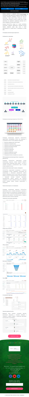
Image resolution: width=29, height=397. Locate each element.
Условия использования (14, 354)
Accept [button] (21, 8)
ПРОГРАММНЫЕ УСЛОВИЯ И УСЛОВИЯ (14, 355)
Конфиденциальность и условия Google (14, 362)
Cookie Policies (14, 359)
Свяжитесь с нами (14, 336)
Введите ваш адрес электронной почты (14, 381)
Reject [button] (8, 8)
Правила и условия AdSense (14, 358)
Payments (14, 363)
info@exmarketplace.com (15, 373)
